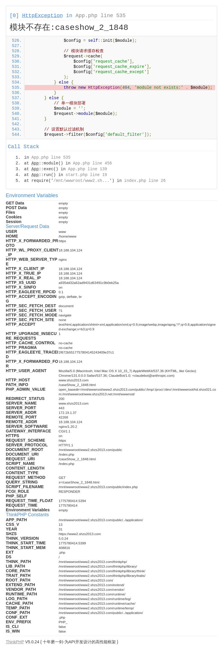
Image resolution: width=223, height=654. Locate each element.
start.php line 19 (86, 175)
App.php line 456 (92, 163)
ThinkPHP (15, 641)
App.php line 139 (87, 169)
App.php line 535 (100, 16)
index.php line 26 (145, 180)
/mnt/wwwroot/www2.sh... (81, 180)
